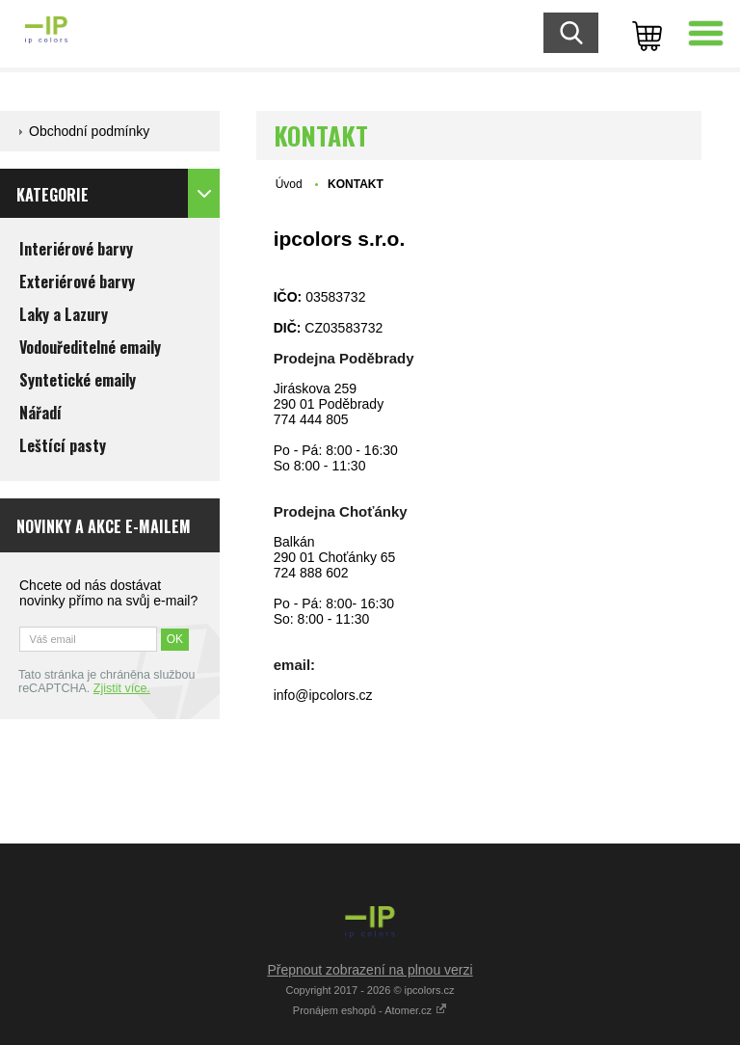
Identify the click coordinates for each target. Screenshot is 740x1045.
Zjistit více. (121, 688)
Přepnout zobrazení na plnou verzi (369, 970)
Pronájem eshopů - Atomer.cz (370, 1010)
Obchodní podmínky (89, 131)
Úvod (289, 184)
